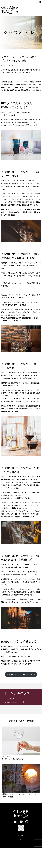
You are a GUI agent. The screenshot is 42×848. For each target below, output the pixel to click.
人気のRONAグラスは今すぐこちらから (21, 674)
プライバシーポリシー (21, 839)
